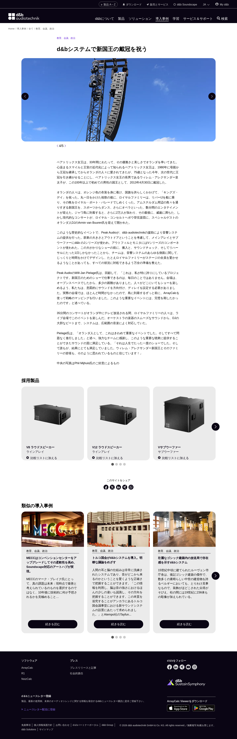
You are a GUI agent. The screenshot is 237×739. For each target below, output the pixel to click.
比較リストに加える (41, 458)
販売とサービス (157, 4)
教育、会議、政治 (45, 28)
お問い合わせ (62, 725)
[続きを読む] (52, 529)
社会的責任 (76, 673)
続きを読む (52, 624)
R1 (23, 673)
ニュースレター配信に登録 (38, 709)
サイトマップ (46, 729)
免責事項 (26, 725)
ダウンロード (132, 4)
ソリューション (140, 18)
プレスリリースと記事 (83, 667)
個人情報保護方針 (43, 725)
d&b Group (107, 725)
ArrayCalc (27, 667)
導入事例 (162, 18)
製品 (121, 18)
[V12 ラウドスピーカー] (118, 414)
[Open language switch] (206, 4)
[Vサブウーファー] (184, 414)
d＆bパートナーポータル (85, 725)
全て (31, 28)
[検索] (222, 18)
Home (11, 28)
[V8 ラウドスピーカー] (52, 414)
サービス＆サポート (198, 18)
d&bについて (104, 18)
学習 (176, 18)
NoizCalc (26, 679)
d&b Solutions (28, 729)
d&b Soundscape (185, 4)
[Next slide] (216, 427)
